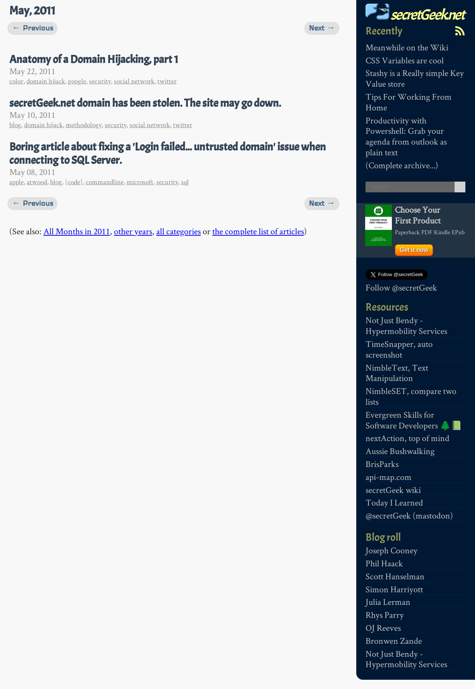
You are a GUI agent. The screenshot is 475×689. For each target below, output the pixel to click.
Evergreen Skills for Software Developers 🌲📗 (414, 420)
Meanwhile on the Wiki (407, 47)
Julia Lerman (388, 601)
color (16, 81)
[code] (74, 181)
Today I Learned (394, 502)
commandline (105, 181)
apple (16, 181)
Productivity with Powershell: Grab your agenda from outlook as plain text (406, 136)
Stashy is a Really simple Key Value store (415, 78)
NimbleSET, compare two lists (411, 396)
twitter (167, 81)
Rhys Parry (385, 614)
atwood (37, 181)
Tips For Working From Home (409, 102)
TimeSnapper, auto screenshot (399, 349)
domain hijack (45, 81)
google (77, 81)
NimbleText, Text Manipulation (397, 373)
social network (134, 81)
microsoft (140, 181)
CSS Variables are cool (405, 60)
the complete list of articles (258, 231)
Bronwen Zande (394, 640)
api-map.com (389, 477)
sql (185, 181)
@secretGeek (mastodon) (409, 515)
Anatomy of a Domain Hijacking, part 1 (93, 59)
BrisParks (382, 464)
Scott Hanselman (395, 576)
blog (15, 124)
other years (133, 231)
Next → (322, 28)
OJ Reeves (383, 627)
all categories (178, 231)
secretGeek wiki (393, 490)
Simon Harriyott (394, 589)
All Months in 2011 (76, 231)
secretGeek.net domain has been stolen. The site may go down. (145, 103)
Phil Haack (384, 563)
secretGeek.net (415, 14)
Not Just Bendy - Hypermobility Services (406, 325)
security (100, 81)
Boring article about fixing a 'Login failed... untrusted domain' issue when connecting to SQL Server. (167, 153)
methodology (84, 124)
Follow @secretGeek (401, 287)
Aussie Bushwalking (400, 451)
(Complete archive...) (402, 165)
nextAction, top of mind (407, 438)
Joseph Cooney (391, 550)
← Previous (32, 28)
